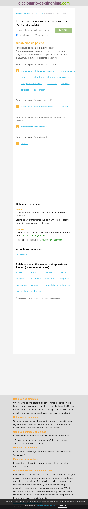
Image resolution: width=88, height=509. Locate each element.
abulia (19, 272)
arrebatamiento (68, 71)
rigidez (50, 106)
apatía (33, 272)
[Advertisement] (44, 174)
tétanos (24, 143)
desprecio (64, 278)
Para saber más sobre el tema (46, 505)
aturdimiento (40, 77)
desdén (63, 272)
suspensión (39, 90)
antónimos (59, 21)
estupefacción (28, 83)
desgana (20, 278)
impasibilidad (51, 285)
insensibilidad (22, 291)
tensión (64, 106)
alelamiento (40, 71)
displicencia (21, 285)
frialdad (34, 285)
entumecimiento (42, 106)
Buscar (63, 30)
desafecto (50, 272)
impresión (52, 83)
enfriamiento (27, 127)
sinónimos (41, 21)
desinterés (36, 278)
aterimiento (26, 106)
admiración (26, 71)
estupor (38, 83)
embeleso (66, 77)
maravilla (65, 83)
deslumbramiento (56, 77)
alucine (50, 71)
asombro (25, 77)
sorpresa (25, 90)
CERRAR (62, 505)
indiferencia (21, 254)
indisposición (40, 127)
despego (49, 278)
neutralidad (36, 291)
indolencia (65, 285)
